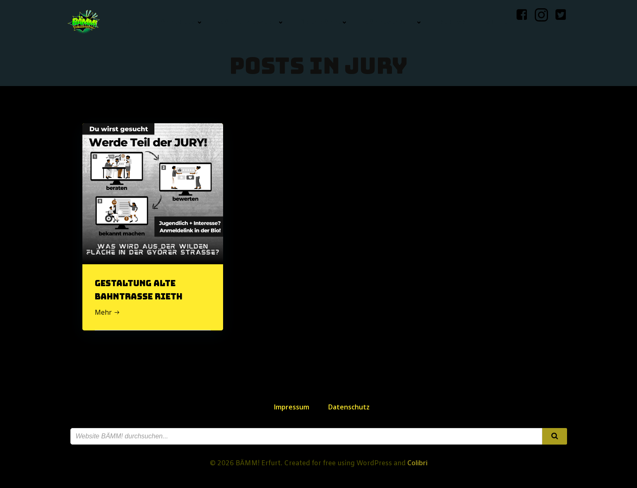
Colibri (417, 462)
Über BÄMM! (324, 22)
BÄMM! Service (394, 22)
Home (130, 22)
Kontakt (454, 22)
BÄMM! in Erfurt (252, 22)
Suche (496, 22)
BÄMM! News (179, 22)
